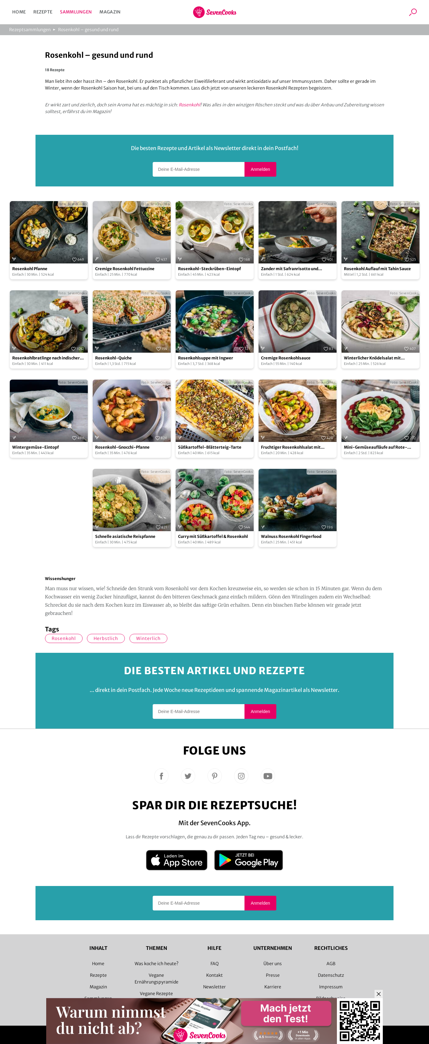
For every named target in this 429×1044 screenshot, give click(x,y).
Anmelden (260, 169)
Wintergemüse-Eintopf (35, 447)
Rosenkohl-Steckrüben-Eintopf (209, 268)
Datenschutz (331, 975)
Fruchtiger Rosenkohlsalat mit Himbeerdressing (291, 447)
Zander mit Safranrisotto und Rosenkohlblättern (289, 269)
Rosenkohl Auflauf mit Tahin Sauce (377, 268)
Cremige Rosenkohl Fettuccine (125, 268)
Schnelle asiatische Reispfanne (125, 536)
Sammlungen (76, 12)
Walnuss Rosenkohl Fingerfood (291, 536)
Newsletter (214, 987)
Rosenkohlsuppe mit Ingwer (205, 358)
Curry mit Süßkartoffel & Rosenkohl (213, 536)
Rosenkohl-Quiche (113, 358)
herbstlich (106, 638)
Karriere (272, 987)
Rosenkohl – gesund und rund (88, 29)
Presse (273, 975)
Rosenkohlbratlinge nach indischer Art (46, 358)
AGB (330, 963)
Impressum (331, 987)
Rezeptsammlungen (30, 29)
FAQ (215, 963)
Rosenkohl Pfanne (29, 268)
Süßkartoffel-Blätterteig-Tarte (209, 447)
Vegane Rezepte (156, 993)
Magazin (110, 12)
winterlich (148, 638)
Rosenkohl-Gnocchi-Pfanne (122, 447)
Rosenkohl (189, 105)
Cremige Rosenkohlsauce (286, 358)
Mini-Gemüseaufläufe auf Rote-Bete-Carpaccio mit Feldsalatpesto (378, 447)
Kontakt (214, 975)
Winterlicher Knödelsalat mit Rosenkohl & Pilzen (372, 358)
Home (19, 12)
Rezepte (42, 12)
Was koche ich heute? (156, 963)
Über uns (272, 963)
